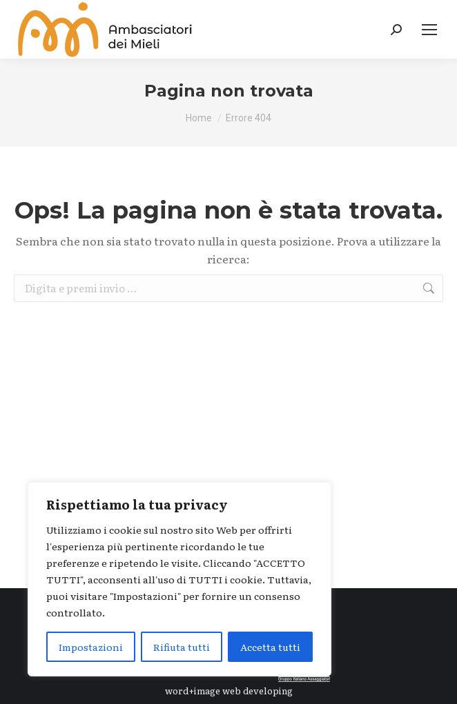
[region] (179, 579)
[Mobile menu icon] (429, 29)
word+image (192, 690)
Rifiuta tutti (181, 647)
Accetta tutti (270, 647)
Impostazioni (91, 647)
